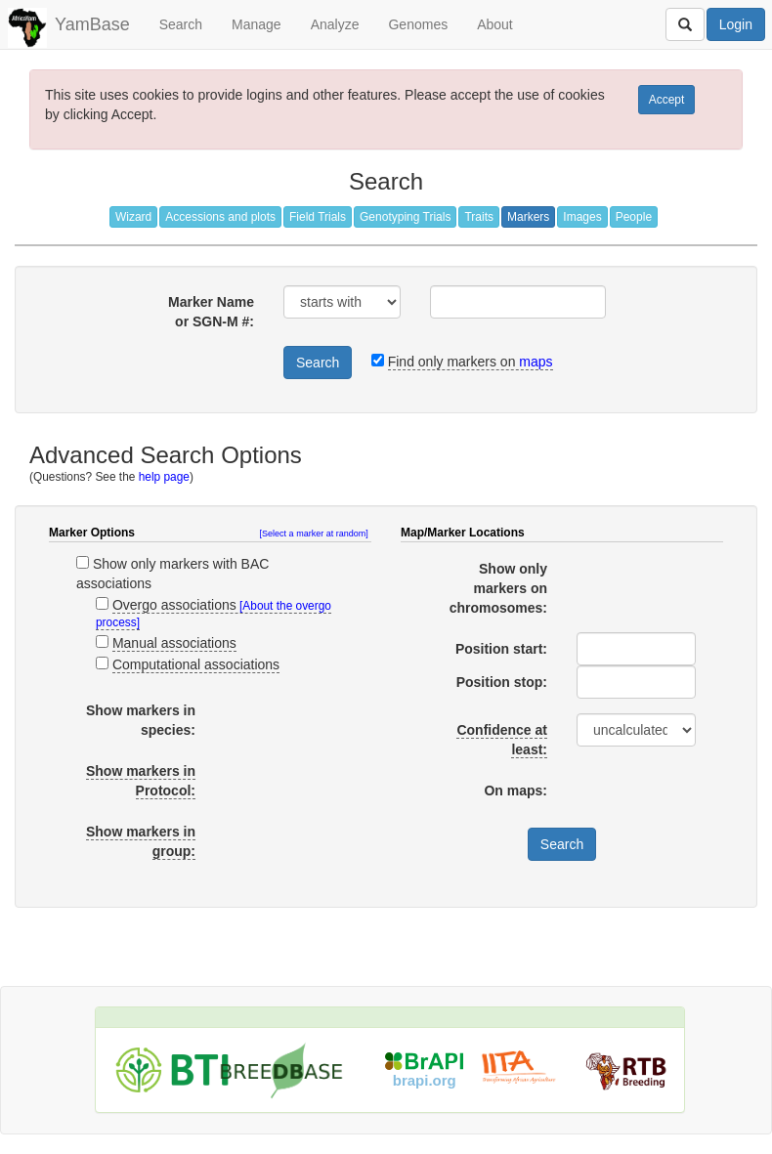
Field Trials (317, 217)
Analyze (335, 24)
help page (164, 477)
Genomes (418, 24)
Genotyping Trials (405, 217)
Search (180, 24)
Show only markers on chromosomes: (498, 588)
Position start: (501, 649)
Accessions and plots (220, 217)
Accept (667, 100)
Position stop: (501, 682)
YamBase (92, 24)
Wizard (133, 217)
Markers (528, 217)
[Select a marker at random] (314, 533)
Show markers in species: (140, 720)
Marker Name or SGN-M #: (211, 311)
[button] (315, 533)
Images (582, 217)
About (495, 24)
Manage (256, 24)
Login (735, 24)
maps (535, 361)
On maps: (515, 790)
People (634, 217)
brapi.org (424, 1080)
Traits (478, 217)
